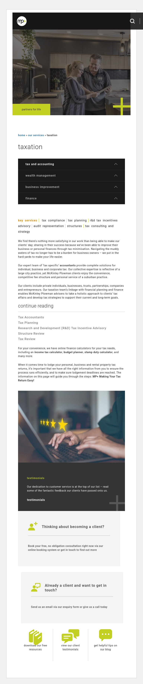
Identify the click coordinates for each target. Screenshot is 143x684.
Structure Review (31, 333)
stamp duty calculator (99, 352)
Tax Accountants (31, 317)
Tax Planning (28, 323)
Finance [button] (31, 198)
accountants (68, 265)
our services (36, 135)
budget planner (73, 352)
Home (21, 135)
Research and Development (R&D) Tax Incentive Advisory (62, 328)
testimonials (36, 500)
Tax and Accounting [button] (40, 164)
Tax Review (26, 339)
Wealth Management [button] (41, 175)
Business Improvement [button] (42, 187)
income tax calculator (48, 352)
